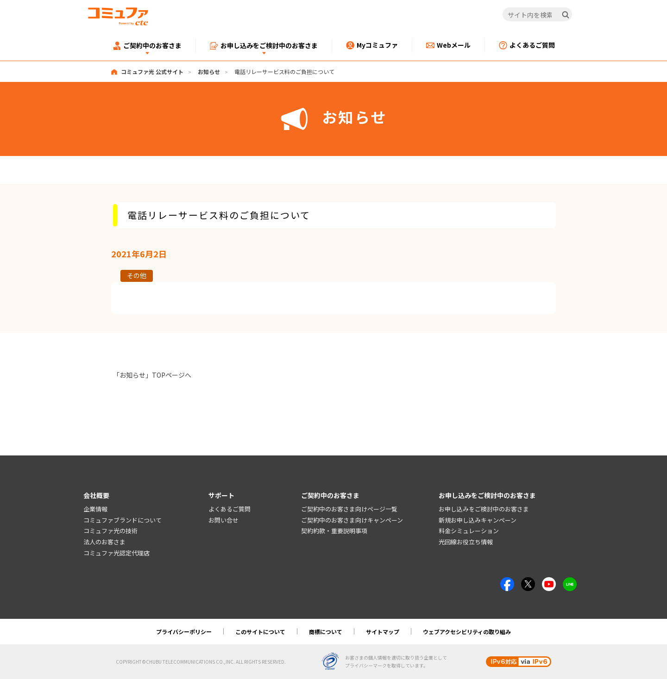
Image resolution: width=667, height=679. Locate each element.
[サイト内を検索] (537, 15)
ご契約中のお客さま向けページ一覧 (349, 509)
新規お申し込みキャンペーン (477, 520)
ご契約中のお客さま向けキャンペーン (352, 520)
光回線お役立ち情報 (466, 541)
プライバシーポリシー (184, 631)
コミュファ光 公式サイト (152, 71)
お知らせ (209, 71)
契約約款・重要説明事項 (334, 530)
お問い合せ (223, 520)
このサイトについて (260, 631)
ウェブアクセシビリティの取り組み (467, 631)
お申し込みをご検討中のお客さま (484, 509)
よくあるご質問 (229, 509)
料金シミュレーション (469, 530)
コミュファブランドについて (122, 520)
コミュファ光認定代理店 (116, 552)
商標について (325, 631)
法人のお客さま (104, 541)
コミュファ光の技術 (110, 530)
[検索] (566, 15)
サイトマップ (382, 631)
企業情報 (95, 509)
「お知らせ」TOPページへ (152, 375)
